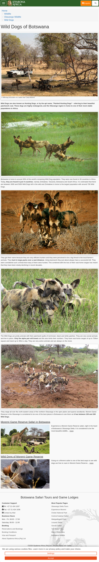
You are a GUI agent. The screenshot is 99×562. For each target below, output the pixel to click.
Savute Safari (56, 526)
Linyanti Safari (56, 522)
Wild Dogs (9, 20)
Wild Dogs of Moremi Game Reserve (22, 456)
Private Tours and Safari (62, 546)
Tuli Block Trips (57, 529)
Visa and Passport (9, 535)
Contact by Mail (9, 513)
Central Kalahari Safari (60, 516)
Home (4, 11)
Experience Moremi (58, 510)
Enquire (87, 3)
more (71, 431)
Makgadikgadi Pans (58, 519)
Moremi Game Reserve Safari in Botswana (25, 422)
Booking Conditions (9, 532)
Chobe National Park (59, 513)
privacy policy (55, 549)
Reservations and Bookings (12, 529)
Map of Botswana (58, 532)
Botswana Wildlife (58, 535)
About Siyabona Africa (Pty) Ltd (14, 538)
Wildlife (7, 14)
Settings (50, 553)
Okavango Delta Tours (59, 506)
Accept (51, 558)
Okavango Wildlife (12, 17)
